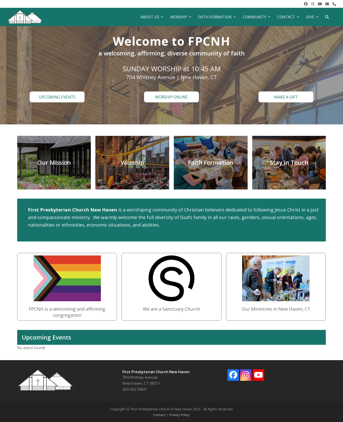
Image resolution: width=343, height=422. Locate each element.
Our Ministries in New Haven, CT (276, 309)
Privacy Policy (179, 414)
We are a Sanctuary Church (171, 309)
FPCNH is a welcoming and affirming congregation (67, 312)
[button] (327, 17)
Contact (159, 414)
